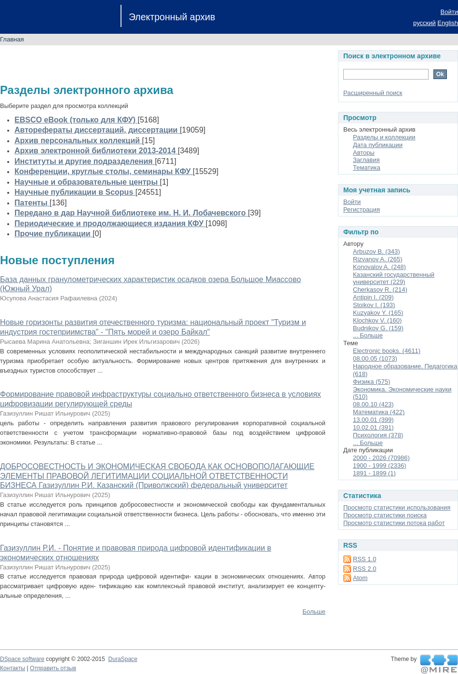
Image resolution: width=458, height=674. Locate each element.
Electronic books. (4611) (386, 350)
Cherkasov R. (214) (380, 289)
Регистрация (361, 209)
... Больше (368, 335)
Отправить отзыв (53, 668)
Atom (360, 577)
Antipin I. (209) (373, 297)
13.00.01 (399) (373, 419)
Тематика (366, 167)
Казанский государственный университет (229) (393, 278)
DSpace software (22, 659)
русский (424, 23)
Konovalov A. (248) (379, 266)
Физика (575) (372, 381)
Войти (449, 11)
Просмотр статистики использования (396, 507)
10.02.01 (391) (373, 427)
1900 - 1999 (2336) (379, 465)
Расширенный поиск (372, 92)
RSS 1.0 (364, 559)
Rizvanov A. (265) (378, 259)
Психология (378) (378, 435)
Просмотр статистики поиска (385, 515)
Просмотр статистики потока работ (394, 522)
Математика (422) (378, 412)
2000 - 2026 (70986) (381, 457)
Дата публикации (378, 144)
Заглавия (366, 159)
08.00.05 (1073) (375, 358)
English (447, 23)
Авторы (364, 152)
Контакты (12, 668)
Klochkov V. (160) (377, 320)
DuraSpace (122, 659)
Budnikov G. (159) (378, 328)
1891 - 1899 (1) (374, 473)
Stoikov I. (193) (374, 305)
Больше (314, 611)
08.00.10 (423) (373, 404)
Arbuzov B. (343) (376, 251)
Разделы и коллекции (384, 137)
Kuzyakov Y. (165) (378, 312)
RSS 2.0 (364, 568)
